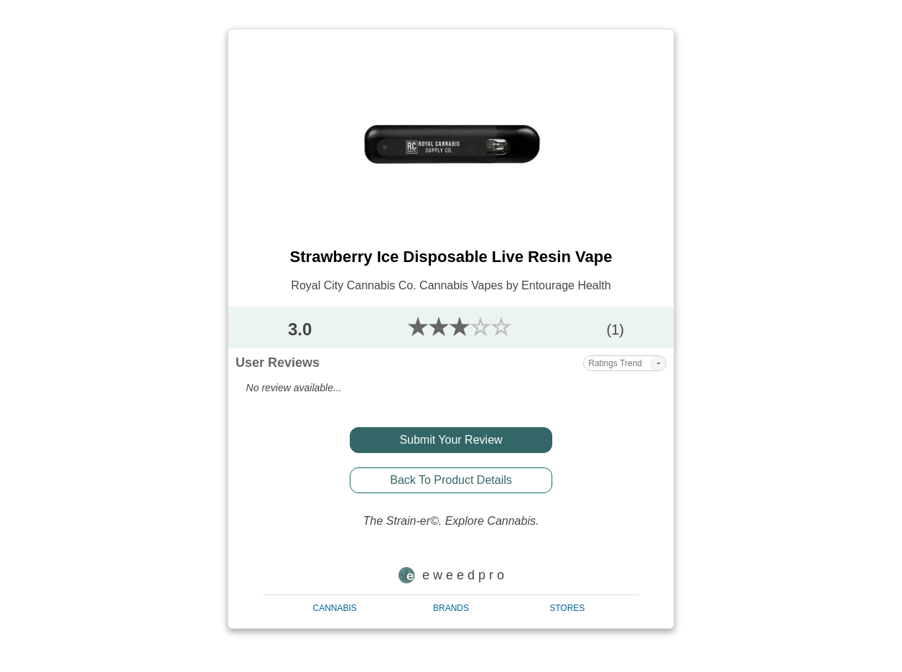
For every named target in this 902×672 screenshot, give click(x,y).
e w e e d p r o (451, 575)
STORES (567, 608)
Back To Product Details (451, 480)
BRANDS (451, 608)
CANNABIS (335, 608)
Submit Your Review (450, 440)
